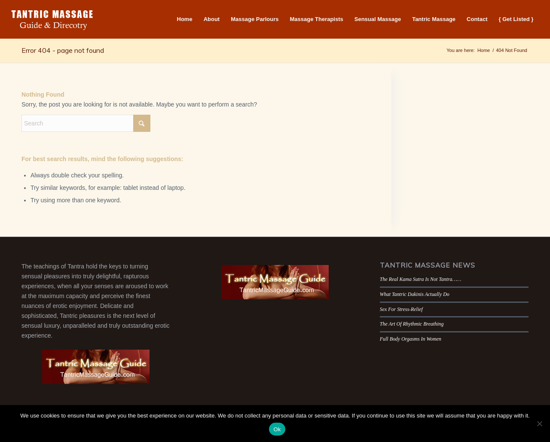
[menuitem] (184, 19)
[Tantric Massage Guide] (52, 19)
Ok (277, 429)
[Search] (85, 123)
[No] (539, 423)
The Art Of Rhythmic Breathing (412, 324)
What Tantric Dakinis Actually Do (414, 294)
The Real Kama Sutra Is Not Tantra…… (420, 279)
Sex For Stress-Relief (401, 309)
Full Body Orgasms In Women (410, 339)
